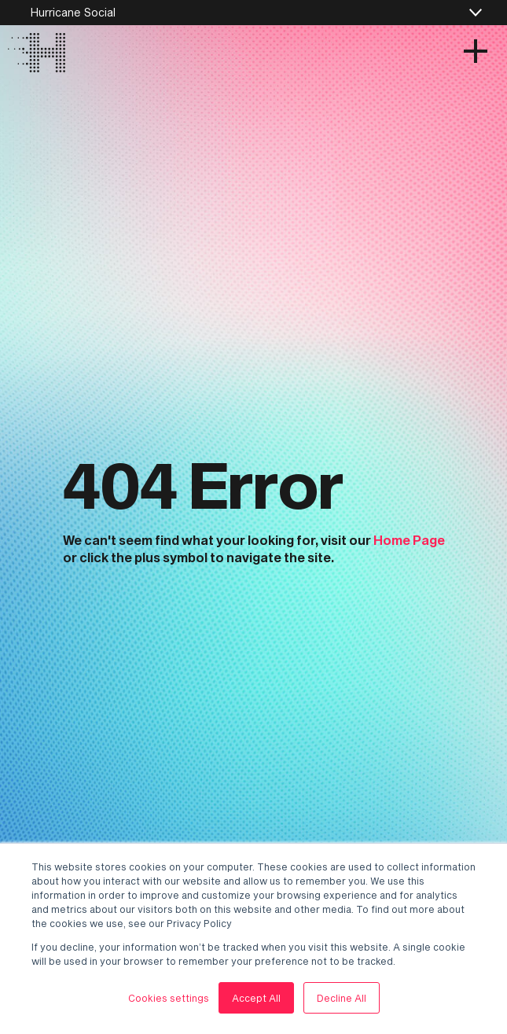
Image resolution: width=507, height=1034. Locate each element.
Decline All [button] (341, 997)
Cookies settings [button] (168, 997)
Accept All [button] (256, 997)
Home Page (409, 539)
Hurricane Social (73, 12)
